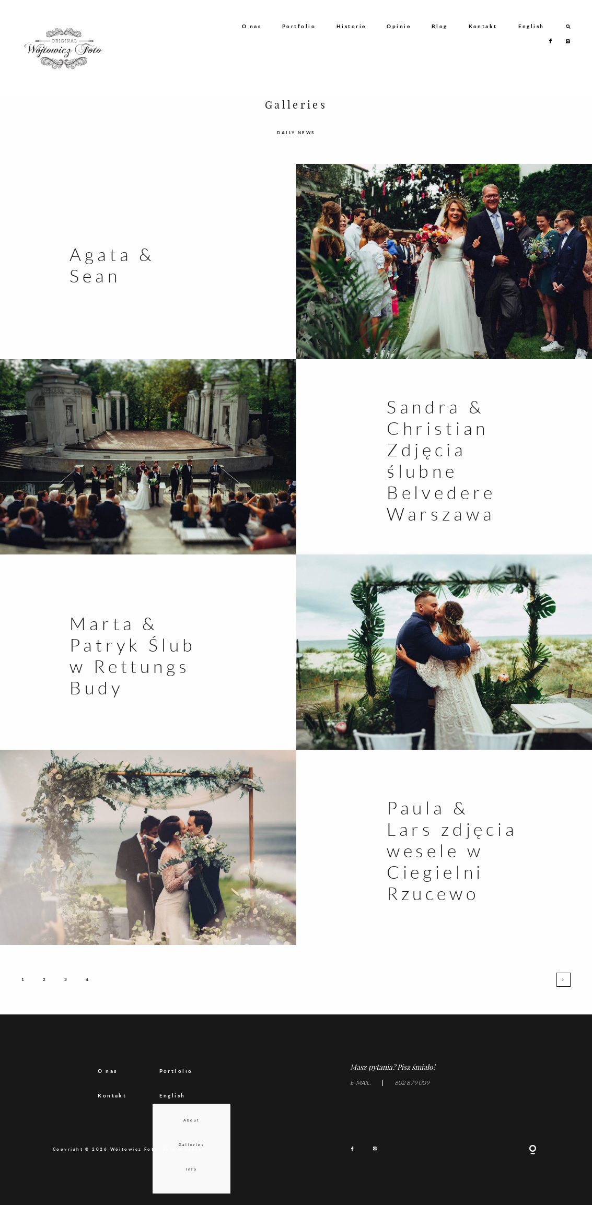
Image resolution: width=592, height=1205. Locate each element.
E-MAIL (359, 1091)
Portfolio (299, 26)
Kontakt (483, 26)
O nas (251, 26)
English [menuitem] (172, 1103)
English (531, 26)
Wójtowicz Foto (134, 1157)
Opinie (399, 26)
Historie (351, 26)
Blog (440, 26)
